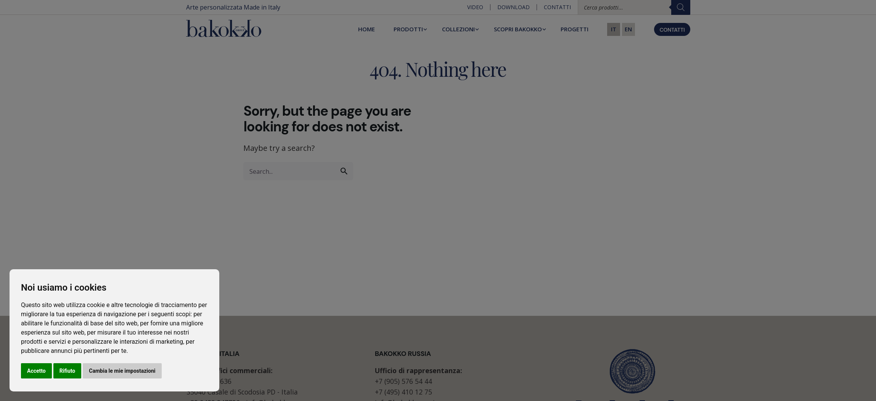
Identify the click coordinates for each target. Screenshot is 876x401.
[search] (344, 171)
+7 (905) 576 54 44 (403, 381)
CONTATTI (672, 29)
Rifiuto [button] (67, 371)
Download (513, 7)
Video (475, 7)
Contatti (557, 7)
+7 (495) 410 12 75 (403, 391)
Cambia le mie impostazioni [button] (122, 371)
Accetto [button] (36, 371)
